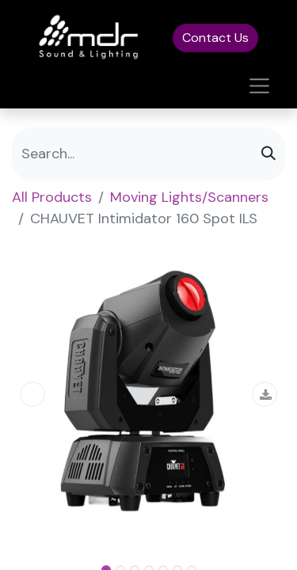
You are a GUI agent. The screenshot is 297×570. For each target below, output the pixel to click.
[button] (32, 394)
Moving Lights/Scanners (189, 197)
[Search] (268, 153)
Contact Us (215, 37)
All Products (52, 197)
